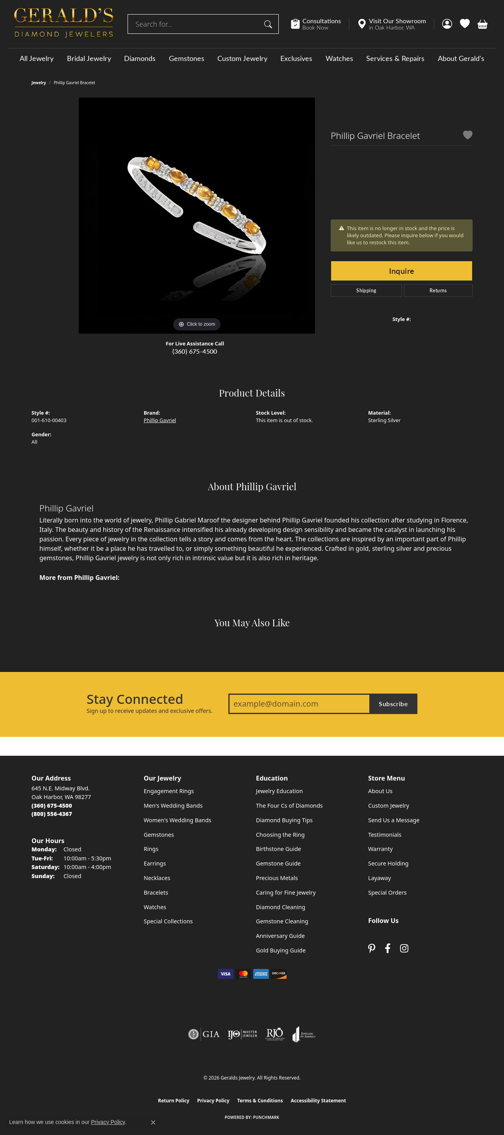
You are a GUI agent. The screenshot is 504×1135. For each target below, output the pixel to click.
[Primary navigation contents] (252, 58)
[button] (447, 24)
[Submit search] (269, 24)
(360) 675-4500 (194, 351)
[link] (320, 24)
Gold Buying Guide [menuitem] (281, 950)
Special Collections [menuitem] (168, 921)
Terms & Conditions (260, 1100)
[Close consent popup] (153, 1122)
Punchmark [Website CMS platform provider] (266, 1117)
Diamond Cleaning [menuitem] (280, 907)
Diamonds (140, 58)
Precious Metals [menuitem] (277, 878)
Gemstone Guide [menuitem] (278, 863)
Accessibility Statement (318, 1100)
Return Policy (173, 1100)
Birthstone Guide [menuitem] (278, 849)
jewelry (39, 82)
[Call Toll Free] (52, 814)
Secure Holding (388, 863)
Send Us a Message (393, 820)
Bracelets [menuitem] (156, 892)
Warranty (380, 849)
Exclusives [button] (296, 58)
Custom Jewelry (242, 58)
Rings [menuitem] (151, 849)
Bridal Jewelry (89, 58)
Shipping (366, 290)
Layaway (379, 878)
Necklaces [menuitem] (157, 878)
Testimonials (384, 834)
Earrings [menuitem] (155, 863)
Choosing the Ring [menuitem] (280, 834)
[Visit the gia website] (204, 1034)
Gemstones (186, 58)
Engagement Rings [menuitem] (169, 791)
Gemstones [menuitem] (159, 834)
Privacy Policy (213, 1100)
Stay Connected (135, 699)
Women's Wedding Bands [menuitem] (177, 820)
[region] (197, 216)
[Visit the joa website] (304, 1034)
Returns (438, 290)
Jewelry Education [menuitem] (279, 791)
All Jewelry (37, 58)
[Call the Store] (52, 805)
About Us (380, 791)
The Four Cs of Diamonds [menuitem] (289, 805)
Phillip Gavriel (160, 420)
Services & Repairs (395, 58)
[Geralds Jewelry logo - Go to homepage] (64, 24)
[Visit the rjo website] (275, 1034)
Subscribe (393, 703)
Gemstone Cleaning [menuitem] (282, 921)
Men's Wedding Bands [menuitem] (173, 805)
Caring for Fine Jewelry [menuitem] (286, 892)
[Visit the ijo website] (242, 1034)
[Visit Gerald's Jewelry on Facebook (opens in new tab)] (388, 948)
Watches (339, 58)
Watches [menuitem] (155, 907)
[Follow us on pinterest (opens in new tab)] (371, 948)
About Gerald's (461, 58)
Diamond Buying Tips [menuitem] (284, 820)
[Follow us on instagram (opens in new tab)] (404, 948)
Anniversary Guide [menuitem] (280, 935)
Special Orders (387, 892)
